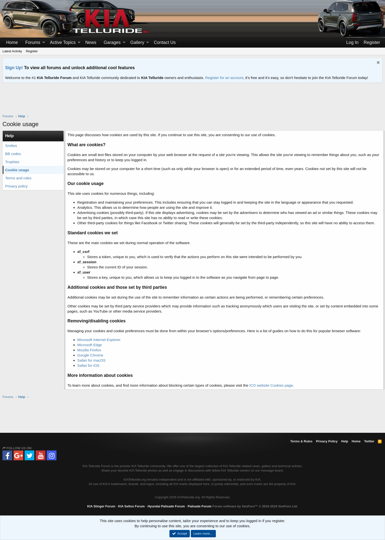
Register (32, 51)
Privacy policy (16, 186)
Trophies (12, 162)
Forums (32, 42)
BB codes (13, 154)
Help (344, 441)
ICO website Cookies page (272, 385)
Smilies (11, 146)
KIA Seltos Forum (131, 506)
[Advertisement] (192, 102)
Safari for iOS (90, 365)
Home (12, 42)
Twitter (369, 441)
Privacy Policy (327, 441)
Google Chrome (92, 355)
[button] (43, 43)
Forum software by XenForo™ (255, 506)
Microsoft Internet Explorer (100, 340)
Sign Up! (14, 67)
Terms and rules (18, 178)
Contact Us (165, 42)
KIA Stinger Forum (101, 506)
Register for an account (224, 78)
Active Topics (63, 42)
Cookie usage (17, 170)
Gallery (137, 42)
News (90, 42)
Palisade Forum (199, 506)
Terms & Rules (301, 441)
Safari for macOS (93, 360)
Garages (112, 42)
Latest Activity (12, 51)
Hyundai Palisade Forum (166, 506)
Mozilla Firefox (91, 350)
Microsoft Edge (91, 345)
